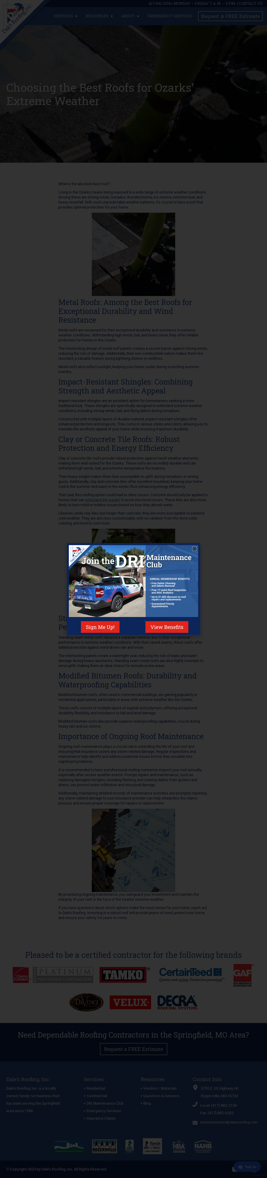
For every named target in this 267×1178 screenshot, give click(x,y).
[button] (194, 548)
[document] (133, 589)
